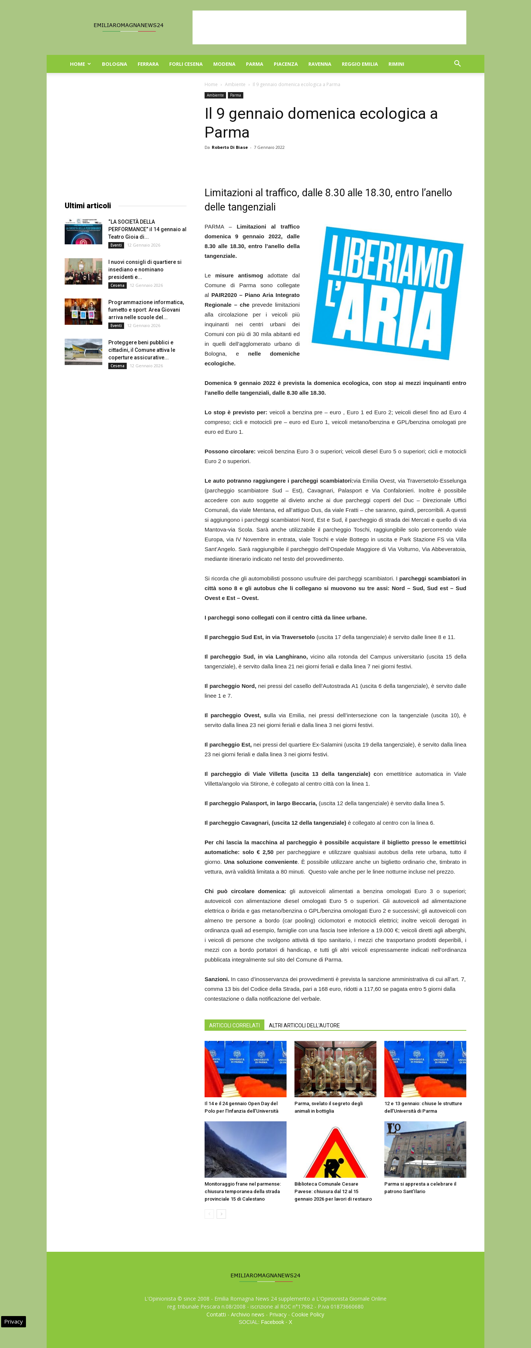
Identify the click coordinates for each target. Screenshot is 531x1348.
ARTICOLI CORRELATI (234, 1025)
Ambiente (235, 84)
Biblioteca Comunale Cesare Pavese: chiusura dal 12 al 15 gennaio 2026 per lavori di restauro (333, 1191)
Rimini (396, 64)
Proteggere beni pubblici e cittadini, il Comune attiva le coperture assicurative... (141, 349)
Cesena (117, 285)
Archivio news (247, 1314)
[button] (457, 64)
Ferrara (148, 64)
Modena (224, 64)
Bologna (114, 64)
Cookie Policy (307, 1314)
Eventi (116, 245)
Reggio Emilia (360, 64)
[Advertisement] (329, 27)
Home (80, 64)
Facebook (272, 1322)
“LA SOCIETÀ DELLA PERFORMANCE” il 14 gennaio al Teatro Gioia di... (147, 229)
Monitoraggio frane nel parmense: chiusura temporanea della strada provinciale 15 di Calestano (243, 1191)
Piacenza (286, 64)
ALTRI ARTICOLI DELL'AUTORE (304, 1025)
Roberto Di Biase (230, 147)
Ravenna (319, 64)
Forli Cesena (186, 64)
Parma (254, 64)
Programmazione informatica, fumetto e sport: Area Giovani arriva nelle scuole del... (146, 309)
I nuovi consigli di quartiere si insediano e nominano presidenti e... (145, 269)
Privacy (278, 1314)
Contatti (216, 1314)
